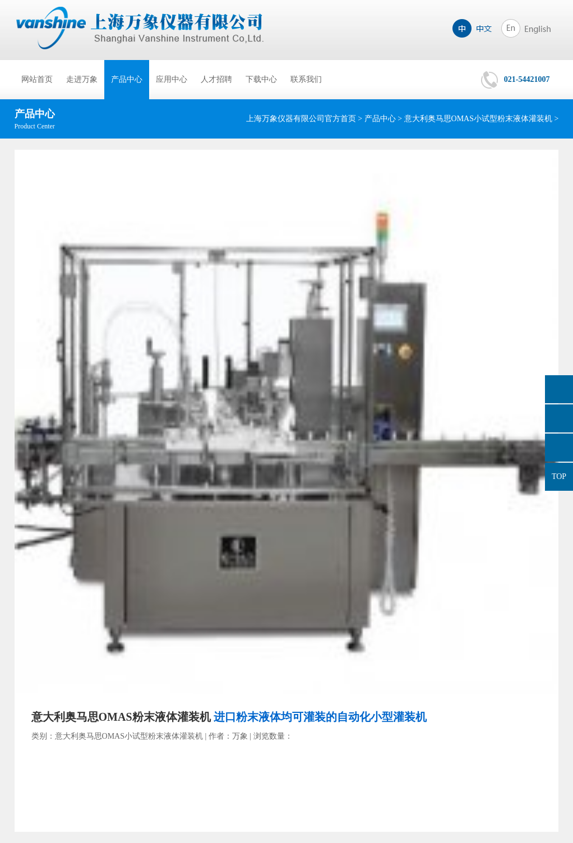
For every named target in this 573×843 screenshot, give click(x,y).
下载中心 (261, 79)
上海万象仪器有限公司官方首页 (301, 118)
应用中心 (171, 79)
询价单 (559, 389)
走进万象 (82, 79)
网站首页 (37, 79)
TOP (559, 476)
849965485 (559, 418)
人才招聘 (216, 79)
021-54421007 (527, 79)
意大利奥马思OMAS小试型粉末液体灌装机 (478, 118)
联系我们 (306, 79)
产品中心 (126, 79)
